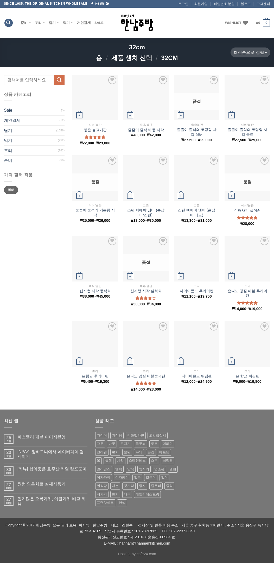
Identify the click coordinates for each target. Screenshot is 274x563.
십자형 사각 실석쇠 (146, 291)
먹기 (68, 22)
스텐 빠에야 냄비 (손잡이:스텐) (145, 212)
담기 (54, 22)
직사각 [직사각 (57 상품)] (102, 494)
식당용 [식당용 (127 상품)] (168, 461)
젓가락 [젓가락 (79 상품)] (129, 486)
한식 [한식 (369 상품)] (122, 503)
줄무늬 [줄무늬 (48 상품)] (156, 486)
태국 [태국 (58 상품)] (127, 494)
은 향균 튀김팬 (247, 376)
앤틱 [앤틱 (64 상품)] (118, 469)
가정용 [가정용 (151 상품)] (117, 435)
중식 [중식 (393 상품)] (169, 486)
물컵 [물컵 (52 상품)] (151, 452)
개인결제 (84, 23)
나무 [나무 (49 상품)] (112, 444)
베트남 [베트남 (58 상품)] (164, 452)
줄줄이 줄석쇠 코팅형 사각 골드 (247, 132)
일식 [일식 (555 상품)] (164, 477)
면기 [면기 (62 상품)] (115, 452)
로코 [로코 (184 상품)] (154, 444)
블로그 (246, 4)
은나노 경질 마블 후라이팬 (247, 293)
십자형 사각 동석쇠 (95, 291)
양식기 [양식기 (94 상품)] (144, 469)
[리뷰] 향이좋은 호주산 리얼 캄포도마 (52, 469)
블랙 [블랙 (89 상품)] (108, 461)
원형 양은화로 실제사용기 (41, 484)
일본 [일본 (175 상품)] (137, 477)
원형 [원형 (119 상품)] (172, 469)
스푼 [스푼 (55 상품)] (154, 461)
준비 (26, 22)
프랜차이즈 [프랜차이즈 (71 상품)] (105, 503)
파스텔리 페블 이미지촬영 (41, 437)
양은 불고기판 (95, 130)
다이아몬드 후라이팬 (197, 291)
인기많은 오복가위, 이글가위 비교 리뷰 (51, 501)
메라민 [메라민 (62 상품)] (168, 444)
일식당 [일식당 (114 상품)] (102, 486)
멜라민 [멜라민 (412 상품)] (102, 452)
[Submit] (59, 80)
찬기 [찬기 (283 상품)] (115, 494)
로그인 (183, 4)
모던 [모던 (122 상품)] (127, 452)
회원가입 (201, 4)
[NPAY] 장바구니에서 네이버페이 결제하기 (50, 454)
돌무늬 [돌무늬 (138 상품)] (141, 444)
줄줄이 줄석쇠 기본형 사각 (95, 212)
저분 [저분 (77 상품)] (115, 486)
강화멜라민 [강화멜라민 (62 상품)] (135, 435)
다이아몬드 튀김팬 (197, 376)
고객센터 (263, 4)
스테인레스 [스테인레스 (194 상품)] (137, 461)
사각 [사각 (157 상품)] (120, 461)
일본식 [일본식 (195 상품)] (151, 477)
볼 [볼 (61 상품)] (98, 461)
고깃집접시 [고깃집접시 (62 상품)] (157, 435)
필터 (11, 190)
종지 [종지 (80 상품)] (142, 486)
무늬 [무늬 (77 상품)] (139, 452)
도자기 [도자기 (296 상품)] (125, 444)
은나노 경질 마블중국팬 (146, 376)
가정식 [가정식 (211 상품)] (102, 435)
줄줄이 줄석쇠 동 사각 (146, 130)
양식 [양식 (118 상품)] (130, 469)
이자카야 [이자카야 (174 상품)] (122, 477)
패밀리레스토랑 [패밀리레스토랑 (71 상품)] (147, 494)
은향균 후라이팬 (95, 376)
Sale (99, 23)
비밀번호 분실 (224, 4)
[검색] (8, 23)
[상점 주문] (250, 53)
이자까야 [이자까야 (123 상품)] (103, 477)
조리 (40, 22)
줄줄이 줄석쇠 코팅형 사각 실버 (196, 132)
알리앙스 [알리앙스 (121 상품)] (103, 469)
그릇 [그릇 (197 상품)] (100, 444)
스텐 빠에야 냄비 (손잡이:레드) (196, 212)
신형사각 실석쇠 (247, 210)
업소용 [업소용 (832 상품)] (159, 469)
